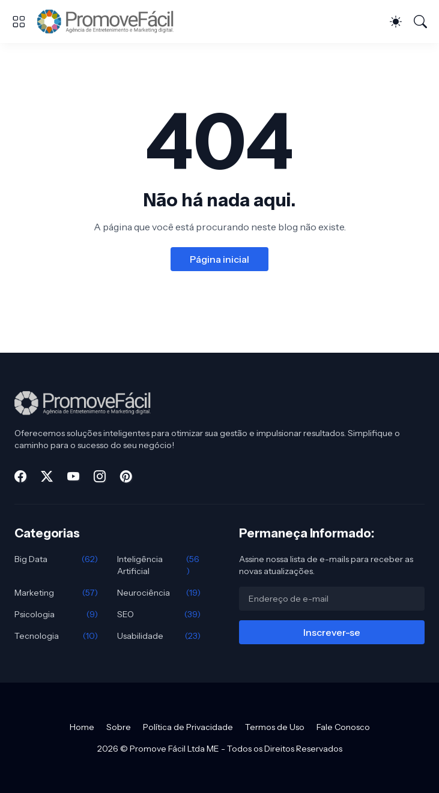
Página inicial (219, 259)
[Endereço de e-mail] (332, 599)
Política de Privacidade (188, 727)
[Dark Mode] (396, 22)
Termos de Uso (274, 727)
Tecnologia (56, 636)
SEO (159, 614)
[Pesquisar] (420, 22)
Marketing (56, 593)
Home (82, 727)
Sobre (118, 727)
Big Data (56, 559)
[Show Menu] (18, 22)
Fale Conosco (343, 727)
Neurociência (159, 593)
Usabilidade (159, 636)
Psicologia (56, 614)
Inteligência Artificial (159, 565)
